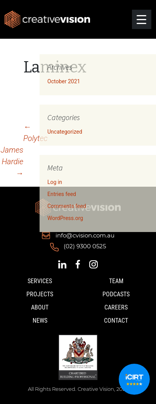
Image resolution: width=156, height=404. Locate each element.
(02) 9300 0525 (85, 246)
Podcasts (116, 294)
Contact (116, 320)
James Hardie (12, 161)
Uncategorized (64, 132)
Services (40, 281)
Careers (116, 307)
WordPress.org (65, 218)
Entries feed (61, 194)
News (40, 320)
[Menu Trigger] (141, 19)
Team (116, 281)
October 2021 (63, 81)
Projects (39, 294)
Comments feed (66, 206)
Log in (54, 182)
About (40, 307)
